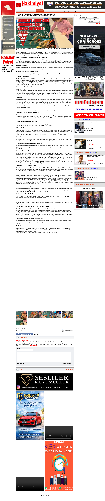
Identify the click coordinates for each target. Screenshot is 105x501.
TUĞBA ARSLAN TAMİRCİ (83, 168)
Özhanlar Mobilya (45, 497)
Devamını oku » (87, 126)
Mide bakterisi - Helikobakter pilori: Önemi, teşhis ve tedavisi (95, 156)
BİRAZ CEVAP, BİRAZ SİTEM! (92, 122)
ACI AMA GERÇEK (89, 171)
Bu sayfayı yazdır (69, 330)
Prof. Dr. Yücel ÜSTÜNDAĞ (82, 152)
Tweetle (35, 334)
